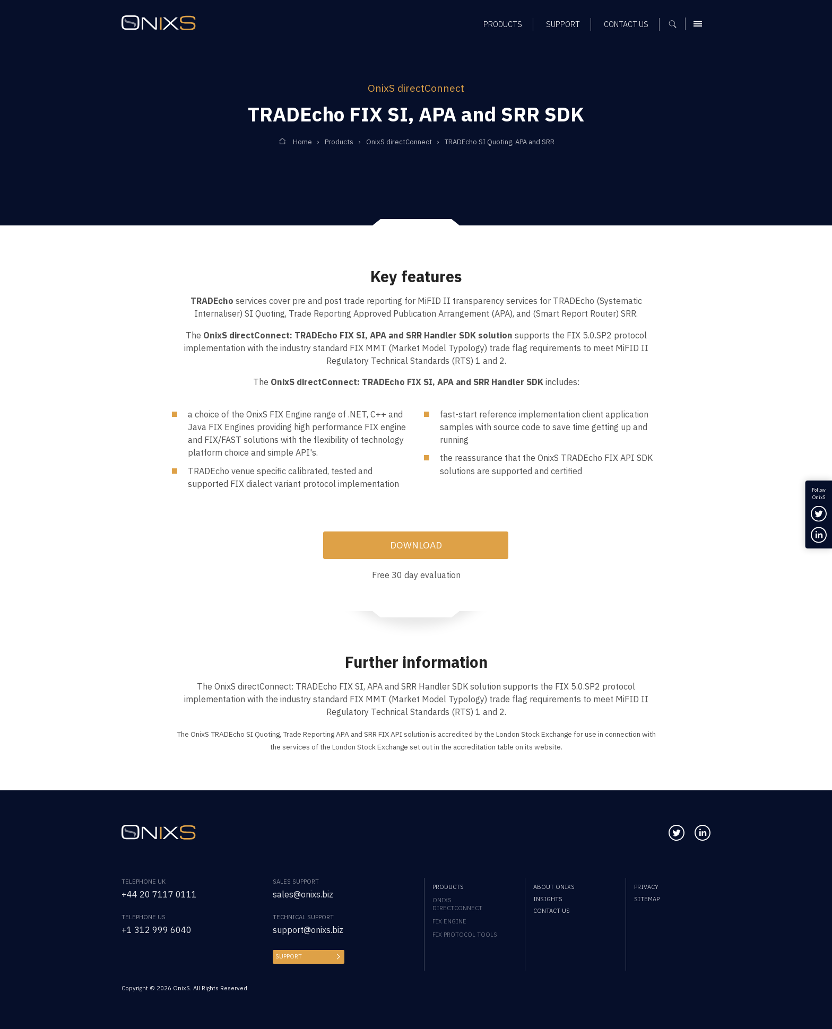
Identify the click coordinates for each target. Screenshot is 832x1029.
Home (302, 141)
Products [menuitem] (448, 887)
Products (339, 141)
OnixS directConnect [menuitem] (457, 904)
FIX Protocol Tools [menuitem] (464, 934)
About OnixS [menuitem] (554, 887)
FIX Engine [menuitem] (449, 921)
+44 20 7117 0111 (159, 894)
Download (416, 545)
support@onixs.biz (308, 929)
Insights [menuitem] (547, 899)
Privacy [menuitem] (646, 887)
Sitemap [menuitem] (647, 899)
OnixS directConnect (399, 141)
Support (288, 956)
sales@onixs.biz (303, 894)
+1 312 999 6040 (157, 929)
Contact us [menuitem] (551, 910)
